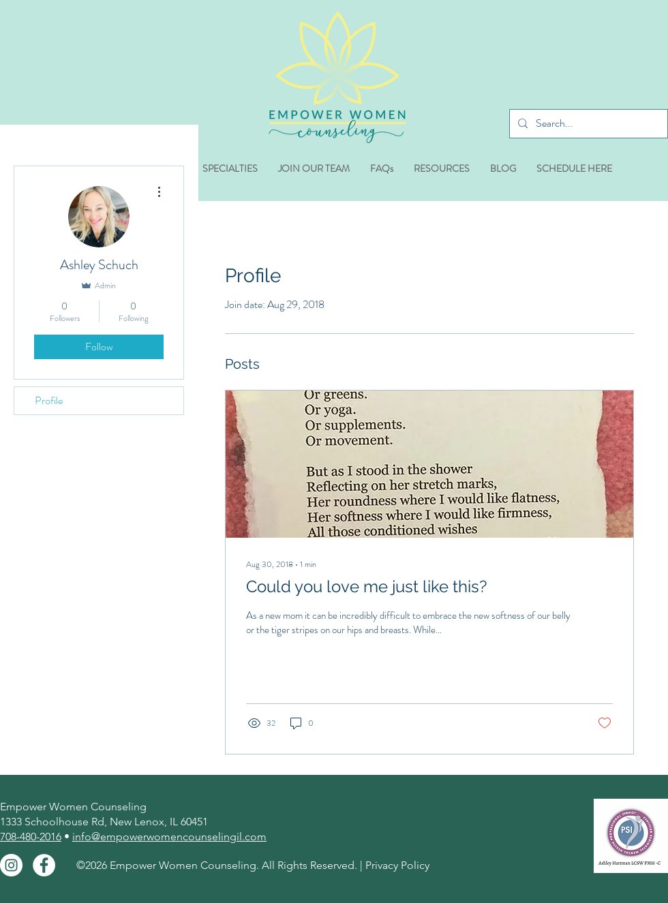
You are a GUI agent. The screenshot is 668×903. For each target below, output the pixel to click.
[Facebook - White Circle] (44, 865)
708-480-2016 (30, 836)
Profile (49, 400)
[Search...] (587, 124)
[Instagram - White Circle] (11, 865)
